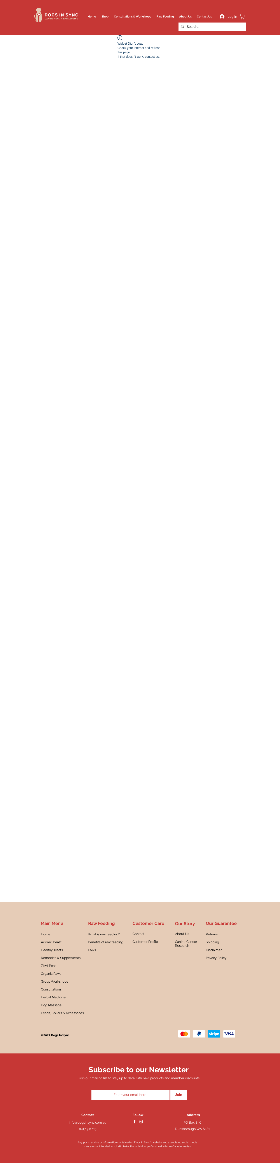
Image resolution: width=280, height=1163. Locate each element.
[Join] (178, 1094)
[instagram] (141, 1121)
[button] (243, 16)
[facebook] (134, 1121)
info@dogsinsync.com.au (87, 1123)
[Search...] (211, 27)
